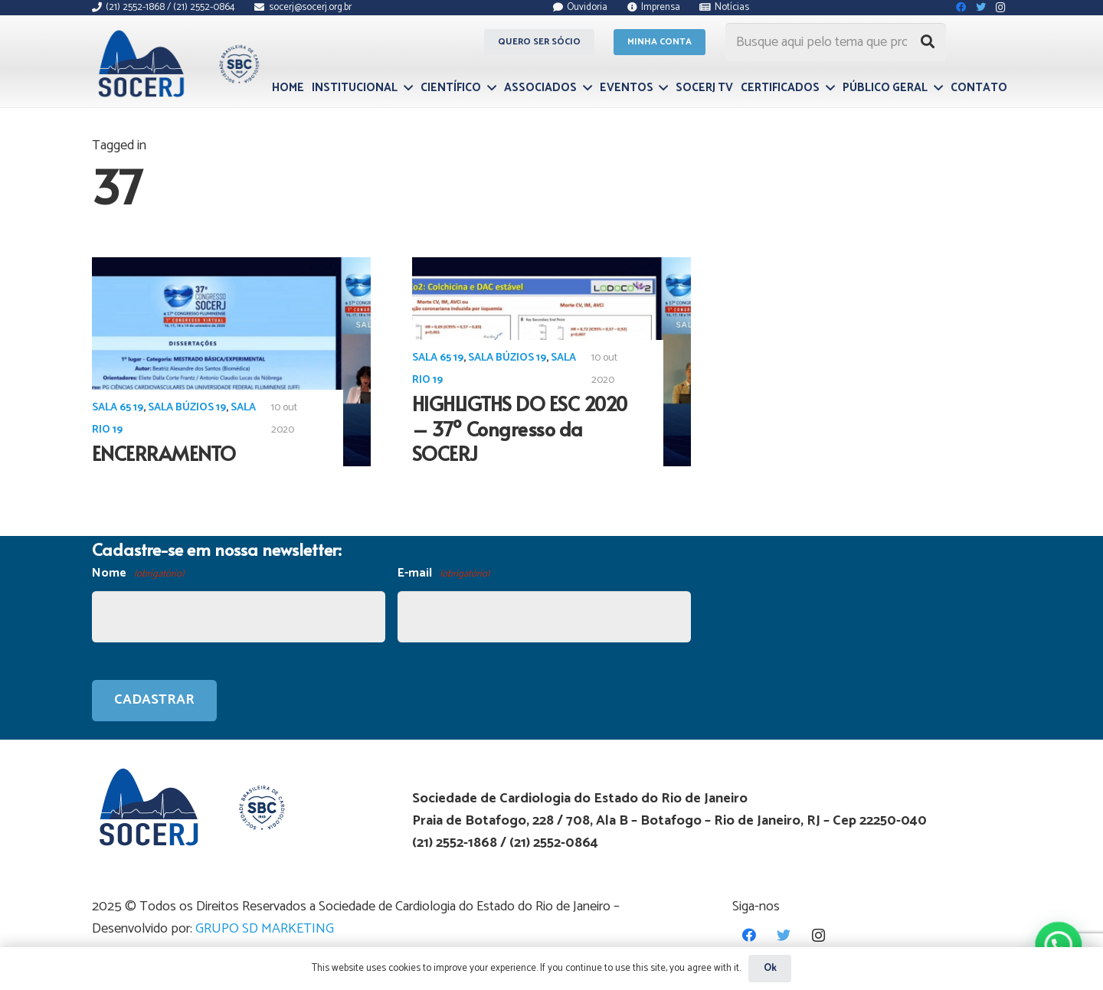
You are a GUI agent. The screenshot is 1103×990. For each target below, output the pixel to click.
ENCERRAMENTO (164, 452)
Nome (138, 574)
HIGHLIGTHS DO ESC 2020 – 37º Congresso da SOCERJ (519, 428)
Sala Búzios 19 (187, 408)
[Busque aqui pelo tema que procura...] (835, 42)
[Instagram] (818, 935)
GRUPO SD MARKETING (264, 928)
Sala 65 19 (117, 408)
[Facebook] (749, 935)
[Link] (176, 63)
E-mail (443, 574)
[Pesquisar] (927, 42)
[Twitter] (784, 935)
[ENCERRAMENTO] (231, 361)
